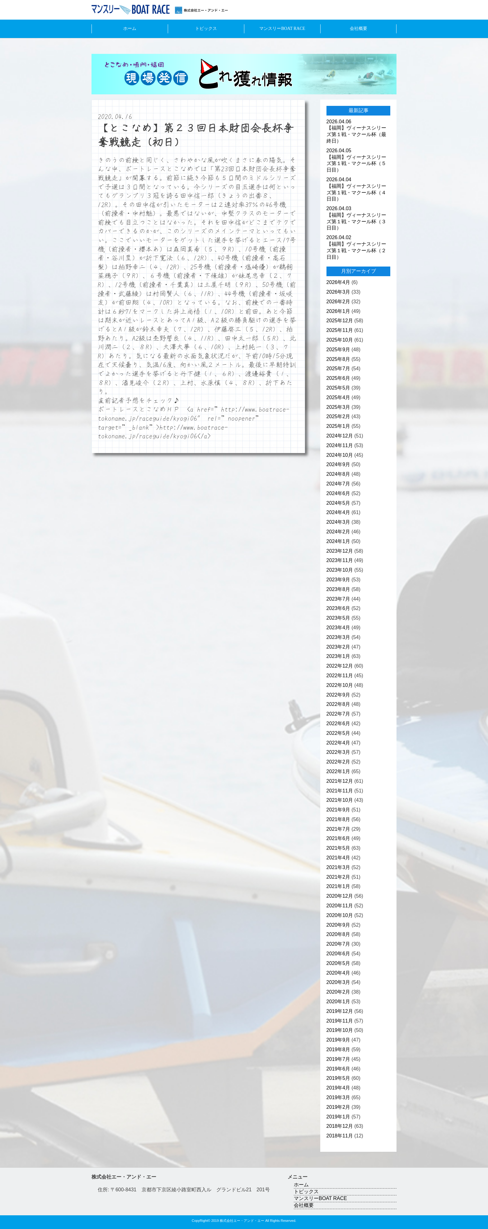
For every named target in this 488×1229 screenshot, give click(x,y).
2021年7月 (338, 829)
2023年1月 (338, 656)
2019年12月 (339, 1011)
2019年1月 (338, 1116)
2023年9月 (338, 579)
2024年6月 (338, 493)
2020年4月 (338, 973)
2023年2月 (338, 647)
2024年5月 (338, 503)
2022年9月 (338, 694)
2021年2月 (338, 877)
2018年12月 (339, 1126)
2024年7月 (338, 483)
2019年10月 (339, 1030)
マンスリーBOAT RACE (282, 28)
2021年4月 (338, 857)
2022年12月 (339, 666)
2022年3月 (338, 752)
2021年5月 (338, 848)
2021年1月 (338, 886)
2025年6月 (338, 378)
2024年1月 (338, 541)
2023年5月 (338, 618)
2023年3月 (338, 637)
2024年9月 (338, 464)
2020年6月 (338, 953)
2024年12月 (339, 435)
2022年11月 (339, 675)
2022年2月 (338, 761)
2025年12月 (339, 320)
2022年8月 (338, 704)
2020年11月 (339, 905)
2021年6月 (338, 838)
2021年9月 (338, 809)
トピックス (206, 28)
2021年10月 (339, 800)
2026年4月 (338, 282)
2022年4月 (338, 742)
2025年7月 (338, 368)
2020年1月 (338, 1001)
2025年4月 (338, 397)
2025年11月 (339, 330)
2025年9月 (338, 349)
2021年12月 (339, 781)
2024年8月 (338, 474)
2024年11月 (339, 445)
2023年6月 (338, 608)
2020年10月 (339, 915)
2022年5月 (338, 733)
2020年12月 (339, 896)
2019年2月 (338, 1107)
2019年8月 (338, 1049)
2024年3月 (338, 522)
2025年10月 (339, 340)
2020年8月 (338, 934)
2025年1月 (338, 426)
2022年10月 (339, 685)
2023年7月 (338, 599)
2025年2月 (338, 416)
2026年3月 (338, 292)
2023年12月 (339, 551)
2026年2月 (338, 301)
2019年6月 (338, 1068)
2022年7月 (338, 713)
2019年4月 (338, 1087)
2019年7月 (338, 1059)
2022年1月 (338, 771)
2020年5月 (338, 963)
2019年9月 (338, 1039)
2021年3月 (338, 867)
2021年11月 (339, 790)
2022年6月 (338, 723)
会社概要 (358, 28)
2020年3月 (338, 982)
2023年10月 (339, 570)
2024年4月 (338, 512)
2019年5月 (338, 1078)
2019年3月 (338, 1097)
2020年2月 (338, 992)
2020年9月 (338, 925)
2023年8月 (338, 589)
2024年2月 (338, 531)
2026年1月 (338, 311)
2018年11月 (339, 1135)
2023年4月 (338, 627)
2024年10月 (339, 455)
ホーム (129, 28)
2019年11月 (339, 1020)
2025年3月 (338, 407)
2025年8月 (338, 359)
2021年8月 (338, 819)
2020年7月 (338, 944)
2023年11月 (339, 560)
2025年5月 (338, 387)
